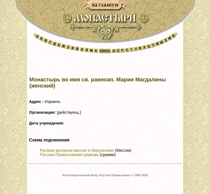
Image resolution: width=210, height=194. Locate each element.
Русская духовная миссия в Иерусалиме (77, 150)
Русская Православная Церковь (69, 155)
